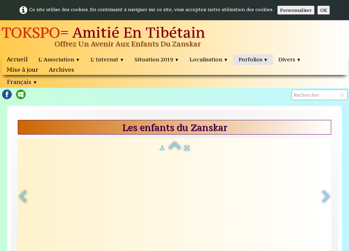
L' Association (59, 59)
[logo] (114, 37)
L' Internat (107, 59)
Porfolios (253, 59)
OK (323, 10)
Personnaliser (296, 10)
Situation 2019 (156, 59)
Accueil (17, 59)
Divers (289, 59)
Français (22, 82)
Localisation (208, 59)
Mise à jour (22, 70)
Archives (61, 70)
